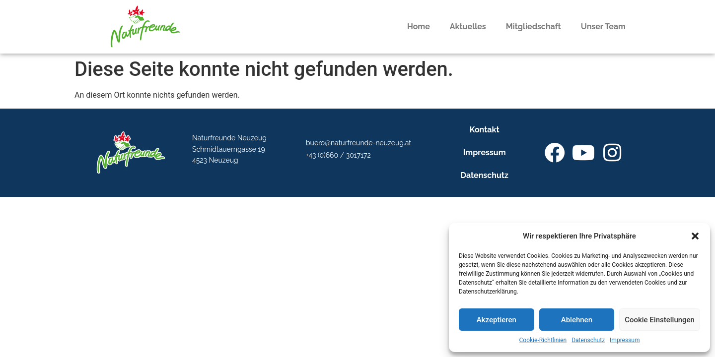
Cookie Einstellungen (660, 319)
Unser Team (603, 26)
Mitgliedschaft (533, 26)
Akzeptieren (496, 319)
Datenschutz (588, 340)
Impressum (625, 340)
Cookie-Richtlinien (543, 340)
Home (418, 26)
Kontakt (485, 129)
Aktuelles (468, 26)
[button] (695, 236)
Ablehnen (576, 319)
